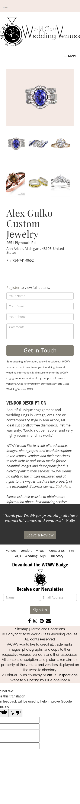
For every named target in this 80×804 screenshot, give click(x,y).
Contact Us (57, 551)
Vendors (26, 551)
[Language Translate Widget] (5, 7)
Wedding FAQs (35, 556)
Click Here (63, 486)
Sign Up (40, 609)
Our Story (56, 556)
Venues (11, 551)
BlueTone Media (57, 680)
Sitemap (21, 629)
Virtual (40, 551)
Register (13, 287)
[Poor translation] (15, 713)
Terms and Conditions (48, 629)
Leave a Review (40, 534)
